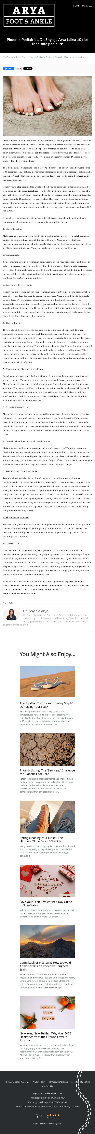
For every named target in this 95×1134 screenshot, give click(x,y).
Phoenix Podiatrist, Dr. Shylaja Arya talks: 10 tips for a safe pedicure (57, 57)
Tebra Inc (25, 1082)
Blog (24, 57)
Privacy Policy (38, 1081)
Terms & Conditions (58, 1081)
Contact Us (47, 1086)
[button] (90, 6)
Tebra (60, 1123)
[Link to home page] (39, 15)
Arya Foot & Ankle (10, 57)
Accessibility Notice (80, 1081)
